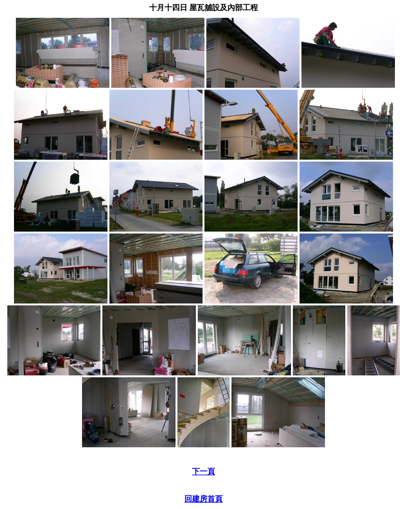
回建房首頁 (203, 499)
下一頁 (203, 471)
